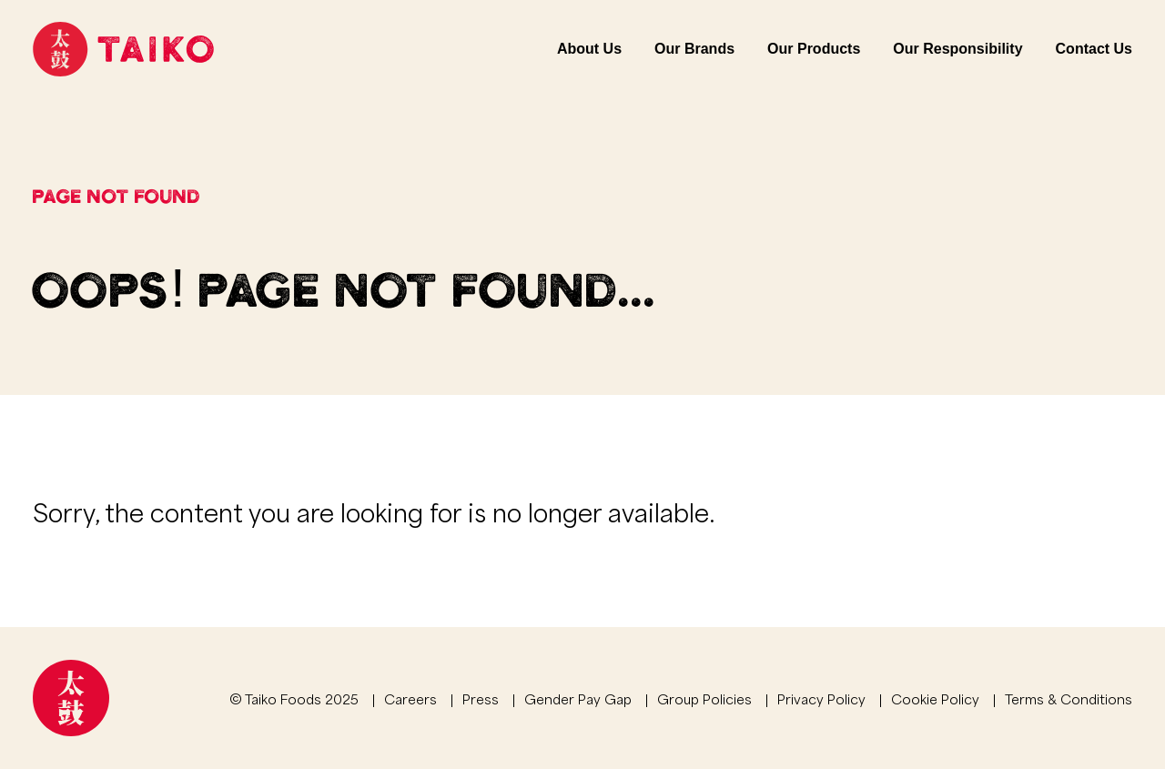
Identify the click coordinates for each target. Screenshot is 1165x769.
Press (480, 698)
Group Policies (704, 698)
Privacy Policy (821, 698)
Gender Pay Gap (578, 698)
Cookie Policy (935, 698)
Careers (410, 698)
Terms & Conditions (1068, 698)
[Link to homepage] (123, 49)
